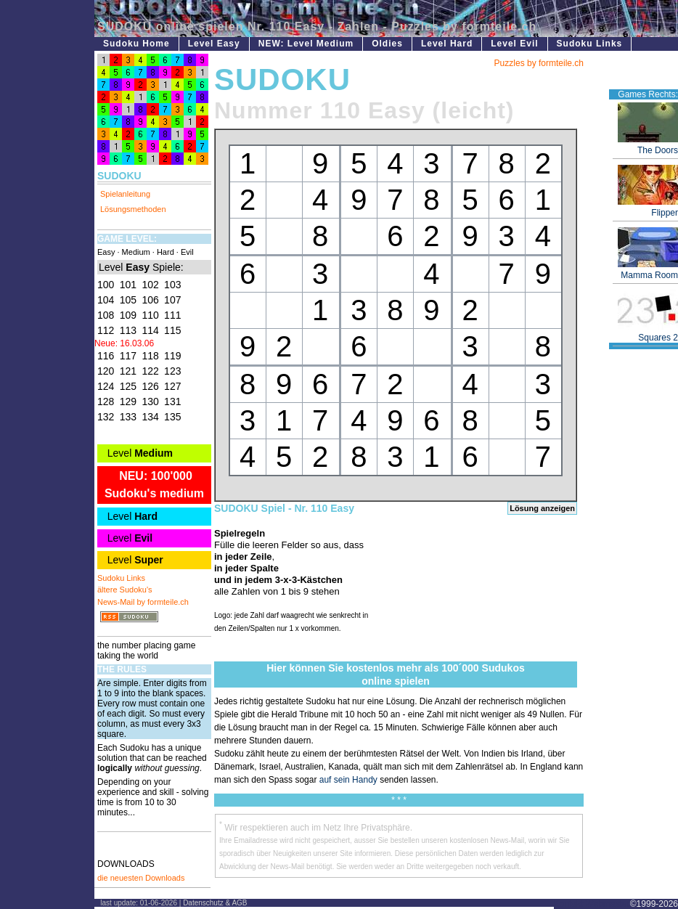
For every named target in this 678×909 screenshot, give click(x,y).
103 (172, 284)
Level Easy (214, 43)
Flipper (648, 209)
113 (128, 330)
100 (105, 284)
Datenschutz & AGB (215, 903)
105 (128, 300)
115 (172, 330)
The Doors (648, 146)
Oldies (387, 43)
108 (105, 315)
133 (128, 417)
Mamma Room (648, 271)
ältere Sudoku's (124, 589)
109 (128, 315)
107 (172, 300)
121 (128, 371)
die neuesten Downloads (140, 877)
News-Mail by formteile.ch (143, 602)
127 (172, 386)
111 (172, 315)
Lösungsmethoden (133, 209)
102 (150, 284)
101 (128, 284)
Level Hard (447, 43)
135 (172, 417)
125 (128, 386)
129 (128, 401)
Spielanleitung (125, 193)
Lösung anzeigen (542, 508)
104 (105, 300)
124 (105, 386)
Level (139, 453)
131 (172, 401)
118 (150, 356)
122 (150, 371)
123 (172, 371)
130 (150, 401)
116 (105, 356)
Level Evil (514, 43)
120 (105, 371)
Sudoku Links (590, 43)
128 (105, 401)
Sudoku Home (136, 43)
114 (150, 330)
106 (150, 300)
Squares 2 (648, 334)
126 (150, 386)
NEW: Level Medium (306, 43)
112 (105, 330)
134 (150, 417)
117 (128, 356)
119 (172, 356)
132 (105, 417)
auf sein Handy (348, 780)
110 (150, 315)
